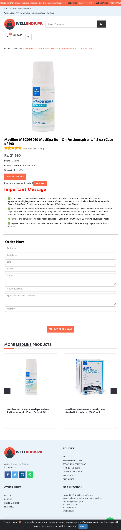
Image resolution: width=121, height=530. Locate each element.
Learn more (71, 526)
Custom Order (12, 503)
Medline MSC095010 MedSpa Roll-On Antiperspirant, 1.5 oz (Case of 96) (28, 410)
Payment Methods (72, 472)
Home (7, 48)
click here (40, 183)
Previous (7, 391)
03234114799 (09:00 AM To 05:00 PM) (35, 13)
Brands (8, 499)
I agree (83, 526)
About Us (68, 457)
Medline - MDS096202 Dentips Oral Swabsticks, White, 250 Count (85, 410)
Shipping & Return (72, 460)
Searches (9, 507)
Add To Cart (15, 176)
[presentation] (29, 319)
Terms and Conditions (74, 464)
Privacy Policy (71, 475)
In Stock (8, 495)
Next (114, 391)
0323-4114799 (89, 3)
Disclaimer (68, 479)
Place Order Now (60, 329)
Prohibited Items (71, 468)
